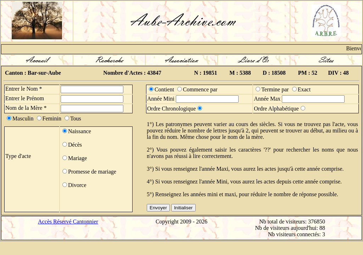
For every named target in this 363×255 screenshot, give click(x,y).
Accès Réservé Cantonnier (68, 222)
